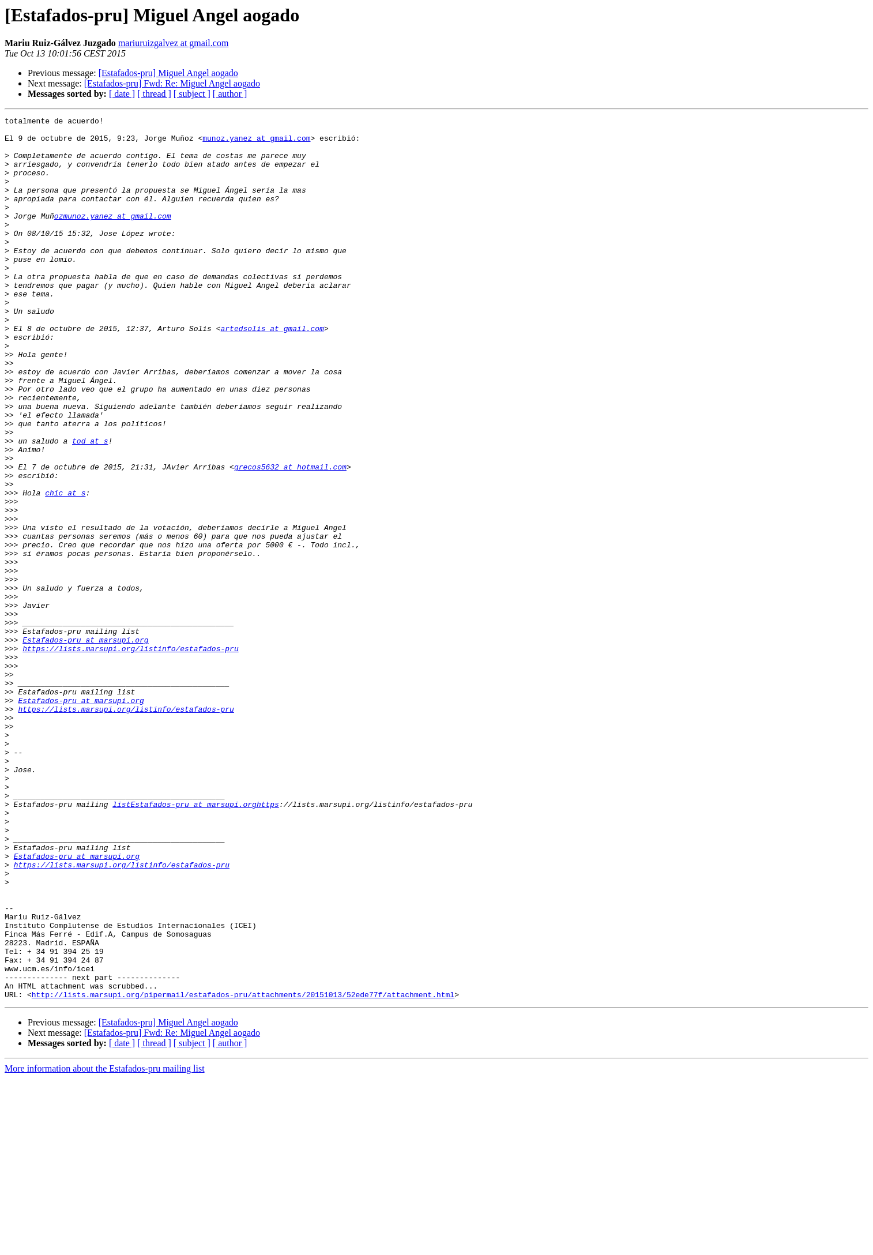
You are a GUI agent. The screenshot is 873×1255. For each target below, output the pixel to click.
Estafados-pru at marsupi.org (85, 745)
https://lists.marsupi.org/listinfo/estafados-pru (130, 755)
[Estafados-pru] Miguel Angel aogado (168, 73)
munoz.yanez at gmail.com (256, 143)
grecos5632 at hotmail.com (290, 537)
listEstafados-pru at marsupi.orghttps (195, 942)
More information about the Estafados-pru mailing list (105, 1245)
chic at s (65, 568)
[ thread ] (154, 94)
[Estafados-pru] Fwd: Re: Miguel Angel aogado (172, 83)
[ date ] (122, 94)
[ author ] (230, 94)
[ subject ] (192, 94)
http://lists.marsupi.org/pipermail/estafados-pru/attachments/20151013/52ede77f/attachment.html (243, 1171)
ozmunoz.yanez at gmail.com (112, 236)
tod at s (90, 506)
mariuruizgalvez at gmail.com (173, 43)
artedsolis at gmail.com (271, 371)
